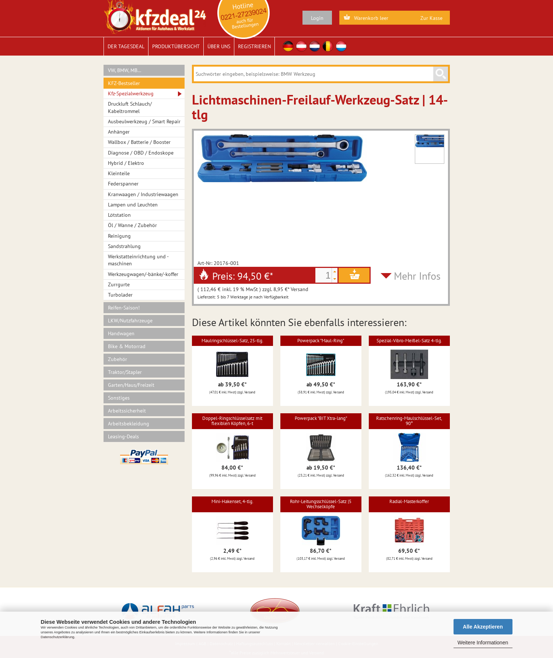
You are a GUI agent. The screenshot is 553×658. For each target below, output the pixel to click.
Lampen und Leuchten (133, 204)
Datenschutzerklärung (57, 637)
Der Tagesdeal (126, 46)
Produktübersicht (176, 46)
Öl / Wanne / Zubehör (132, 225)
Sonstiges (119, 398)
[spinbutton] (323, 275)
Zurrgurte (119, 284)
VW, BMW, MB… (124, 70)
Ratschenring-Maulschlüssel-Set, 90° (409, 421)
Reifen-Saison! (124, 307)
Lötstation (119, 215)
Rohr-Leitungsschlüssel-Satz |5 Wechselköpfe (320, 504)
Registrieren (254, 46)
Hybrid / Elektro (126, 163)
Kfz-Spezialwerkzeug (131, 93)
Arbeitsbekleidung (128, 423)
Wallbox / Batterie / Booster (139, 142)
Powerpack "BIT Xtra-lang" (321, 418)
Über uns (218, 46)
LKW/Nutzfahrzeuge (130, 320)
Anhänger (119, 131)
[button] (334, 271)
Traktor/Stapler (125, 372)
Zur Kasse (431, 18)
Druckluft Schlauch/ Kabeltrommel (130, 107)
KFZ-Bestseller (124, 83)
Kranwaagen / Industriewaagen (143, 194)
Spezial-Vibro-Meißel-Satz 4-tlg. (409, 340)
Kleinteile (119, 173)
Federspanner (123, 183)
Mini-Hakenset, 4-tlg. (232, 501)
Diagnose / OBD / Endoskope (141, 152)
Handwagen (121, 333)
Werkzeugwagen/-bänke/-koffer (143, 274)
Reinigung (119, 236)
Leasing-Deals (123, 436)
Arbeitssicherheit (127, 410)
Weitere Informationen (483, 642)
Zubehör (117, 359)
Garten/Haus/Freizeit (131, 385)
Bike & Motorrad (127, 346)
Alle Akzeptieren (483, 627)
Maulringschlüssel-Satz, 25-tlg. (232, 340)
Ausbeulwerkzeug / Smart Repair (144, 121)
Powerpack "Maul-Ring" (320, 340)
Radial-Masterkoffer (409, 501)
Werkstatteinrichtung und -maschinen (138, 260)
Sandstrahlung (124, 246)
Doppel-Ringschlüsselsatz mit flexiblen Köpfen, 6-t (232, 421)
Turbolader (120, 294)
